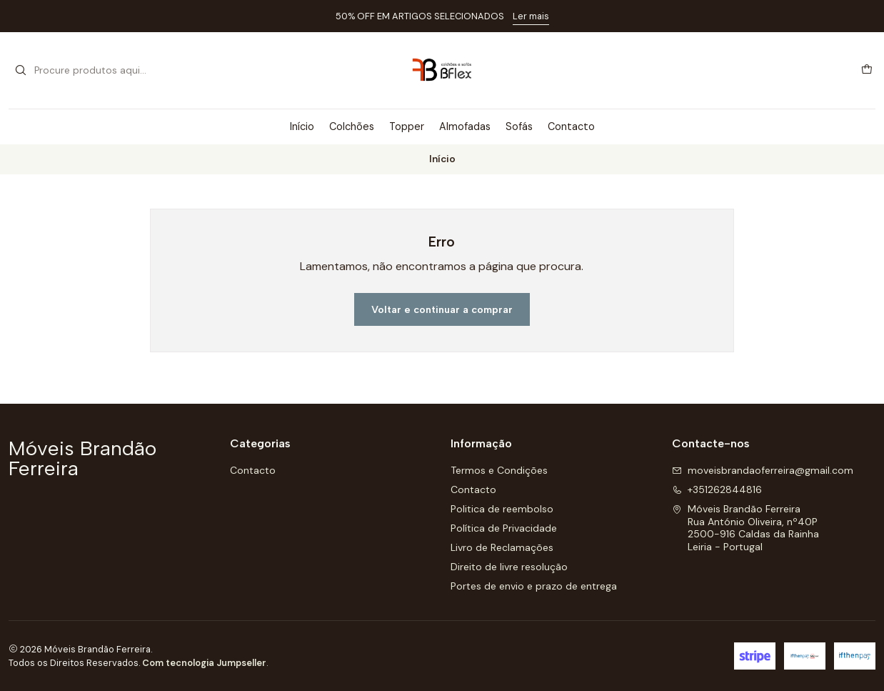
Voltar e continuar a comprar (442, 309)
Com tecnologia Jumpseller (204, 663)
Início (302, 126)
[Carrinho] (866, 70)
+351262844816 (717, 489)
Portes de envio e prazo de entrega (534, 586)
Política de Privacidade (504, 528)
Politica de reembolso (502, 508)
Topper (406, 126)
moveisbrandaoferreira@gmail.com (762, 470)
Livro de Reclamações (502, 547)
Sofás (519, 126)
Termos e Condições (499, 470)
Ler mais (531, 16)
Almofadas (465, 126)
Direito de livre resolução (509, 566)
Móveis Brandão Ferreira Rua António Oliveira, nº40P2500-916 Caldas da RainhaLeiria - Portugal (745, 527)
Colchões (351, 126)
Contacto (571, 126)
